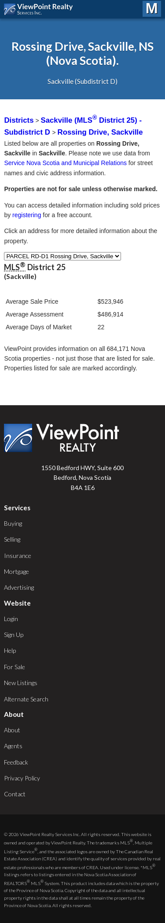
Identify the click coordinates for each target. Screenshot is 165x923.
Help (10, 650)
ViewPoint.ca (40, 9)
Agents (13, 746)
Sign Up (13, 634)
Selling (12, 539)
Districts (18, 120)
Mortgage (16, 571)
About (12, 730)
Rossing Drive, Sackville (100, 132)
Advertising (19, 587)
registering (26, 215)
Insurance (17, 555)
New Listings (20, 682)
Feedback (16, 762)
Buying (13, 523)
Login (11, 618)
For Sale (14, 667)
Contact (15, 794)
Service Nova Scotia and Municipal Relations (65, 162)
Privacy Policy (22, 778)
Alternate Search (26, 699)
